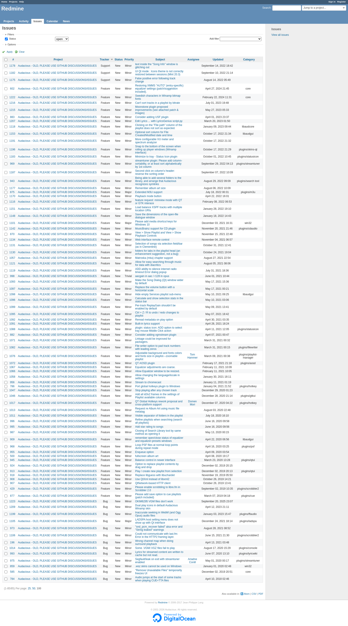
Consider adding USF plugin (151, 117)
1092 (12, 319)
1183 (12, 156)
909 (12, 439)
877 (12, 495)
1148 (12, 215)
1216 (12, 102)
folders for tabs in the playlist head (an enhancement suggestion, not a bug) (157, 252)
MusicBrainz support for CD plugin (155, 228)
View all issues (280, 34)
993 (12, 553)
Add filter (214, 38)
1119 (12, 270)
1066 (12, 371)
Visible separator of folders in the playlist (159, 415)
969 (12, 163)
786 (12, 386)
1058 (12, 376)
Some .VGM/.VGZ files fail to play (155, 548)
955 (12, 452)
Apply (10, 51)
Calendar (52, 21)
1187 (12, 172)
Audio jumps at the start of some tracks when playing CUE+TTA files (158, 579)
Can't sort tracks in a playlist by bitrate (157, 102)
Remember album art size (150, 188)
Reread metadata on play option (154, 319)
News (66, 21)
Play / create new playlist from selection (158, 471)
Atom (246, 593)
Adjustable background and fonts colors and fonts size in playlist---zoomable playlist (158, 356)
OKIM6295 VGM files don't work (154, 501)
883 (12, 117)
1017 (12, 403)
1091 (12, 323)
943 (12, 181)
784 (12, 578)
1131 (12, 245)
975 (12, 560)
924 (12, 465)
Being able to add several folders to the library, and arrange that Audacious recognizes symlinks (158, 181)
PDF (260, 593)
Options (12, 44)
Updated (218, 59)
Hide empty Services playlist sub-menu (158, 294)
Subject (160, 59)
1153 (12, 133)
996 (12, 421)
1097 (12, 288)
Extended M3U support (148, 192)
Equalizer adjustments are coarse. (155, 367)
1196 (12, 149)
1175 (12, 80)
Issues (38, 21)
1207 (12, 121)
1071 (12, 340)
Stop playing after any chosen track (156, 390)
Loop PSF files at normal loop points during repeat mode (156, 446)
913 (12, 471)
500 (12, 456)
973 (12, 528)
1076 (12, 356)
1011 (12, 415)
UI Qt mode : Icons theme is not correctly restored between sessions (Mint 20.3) (159, 73)
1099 (12, 307)
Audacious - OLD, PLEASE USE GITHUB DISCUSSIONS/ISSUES (57, 65)
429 (12, 488)
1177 (12, 188)
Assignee (193, 59)
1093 (12, 281)
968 (12, 446)
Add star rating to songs (149, 426)
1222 (12, 97)
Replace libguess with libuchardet (155, 475)
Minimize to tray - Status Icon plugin (156, 156)
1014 (12, 548)
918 (12, 475)
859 (12, 566)
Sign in (332, 1)
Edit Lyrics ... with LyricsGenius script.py (158, 121)
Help (21, 1)
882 (12, 334)
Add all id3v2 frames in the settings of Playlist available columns (157, 396)
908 (12, 479)
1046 (12, 395)
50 (33, 588)
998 (12, 276)
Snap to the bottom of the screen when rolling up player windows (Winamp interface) (158, 149)
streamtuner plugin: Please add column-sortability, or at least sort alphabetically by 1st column (158, 163)
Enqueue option (144, 452)
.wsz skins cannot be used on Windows (158, 566)
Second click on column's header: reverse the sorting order (155, 172)
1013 (12, 410)
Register (341, 1)
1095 (12, 314)
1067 (12, 367)
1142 (12, 228)
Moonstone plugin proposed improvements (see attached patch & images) (156, 110)
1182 (12, 72)
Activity (23, 21)
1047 (12, 390)
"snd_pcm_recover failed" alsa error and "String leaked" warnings (158, 528)
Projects (13, 1)
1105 (12, 521)
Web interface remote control (152, 239)
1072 (12, 363)
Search (266, 7)
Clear (22, 51)
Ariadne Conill (192, 561)
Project (58, 59)
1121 (12, 263)
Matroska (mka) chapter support (154, 257)
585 (12, 571)
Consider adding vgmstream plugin (155, 334)
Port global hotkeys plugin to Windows (157, 386)
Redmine (163, 602)
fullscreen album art (146, 456)
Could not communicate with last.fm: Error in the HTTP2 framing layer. (156, 535)
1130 (12, 252)
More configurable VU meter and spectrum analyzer (154, 141)
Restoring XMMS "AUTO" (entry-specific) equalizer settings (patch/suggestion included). (159, 88)
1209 (12, 506)
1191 (12, 140)
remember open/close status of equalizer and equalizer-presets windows (159, 439)
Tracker (104, 59)
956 (12, 382)
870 (12, 234)
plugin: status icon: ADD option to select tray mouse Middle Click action (158, 329)
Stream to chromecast (148, 382)
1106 (12, 535)
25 (29, 588)
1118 (12, 126)
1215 (12, 110)
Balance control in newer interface (155, 460)
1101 (12, 223)
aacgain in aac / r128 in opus (152, 276)
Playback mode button (148, 196)
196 (12, 542)
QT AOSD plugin (145, 363)
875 (12, 192)
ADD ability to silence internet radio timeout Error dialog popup (156, 270)
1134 (12, 239)
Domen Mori (192, 403)
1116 (12, 201)
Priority (129, 59)
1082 (12, 347)
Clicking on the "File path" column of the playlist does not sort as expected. (158, 127)
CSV (253, 593)
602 (12, 88)
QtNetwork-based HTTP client (152, 483)
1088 (12, 329)
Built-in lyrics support (147, 323)
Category (249, 59)
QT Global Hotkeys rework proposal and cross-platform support (158, 403)
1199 (12, 514)
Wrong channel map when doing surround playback (154, 542)
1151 (12, 208)
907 (12, 483)
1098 (12, 294)
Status (12, 39)
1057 (12, 257)
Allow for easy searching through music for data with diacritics (158, 263)
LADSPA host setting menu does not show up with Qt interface (156, 521)
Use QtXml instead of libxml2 (152, 479)
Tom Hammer (192, 356)
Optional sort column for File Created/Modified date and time (153, 134)
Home (4, 1)
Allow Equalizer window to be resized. (157, 371)
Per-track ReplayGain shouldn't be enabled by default (155, 307)
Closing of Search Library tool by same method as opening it (158, 432)
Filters (11, 34)
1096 (12, 299)
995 (12, 426)
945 (12, 460)
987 (12, 432)
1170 (12, 196)
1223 (12, 501)
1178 (12, 65)
